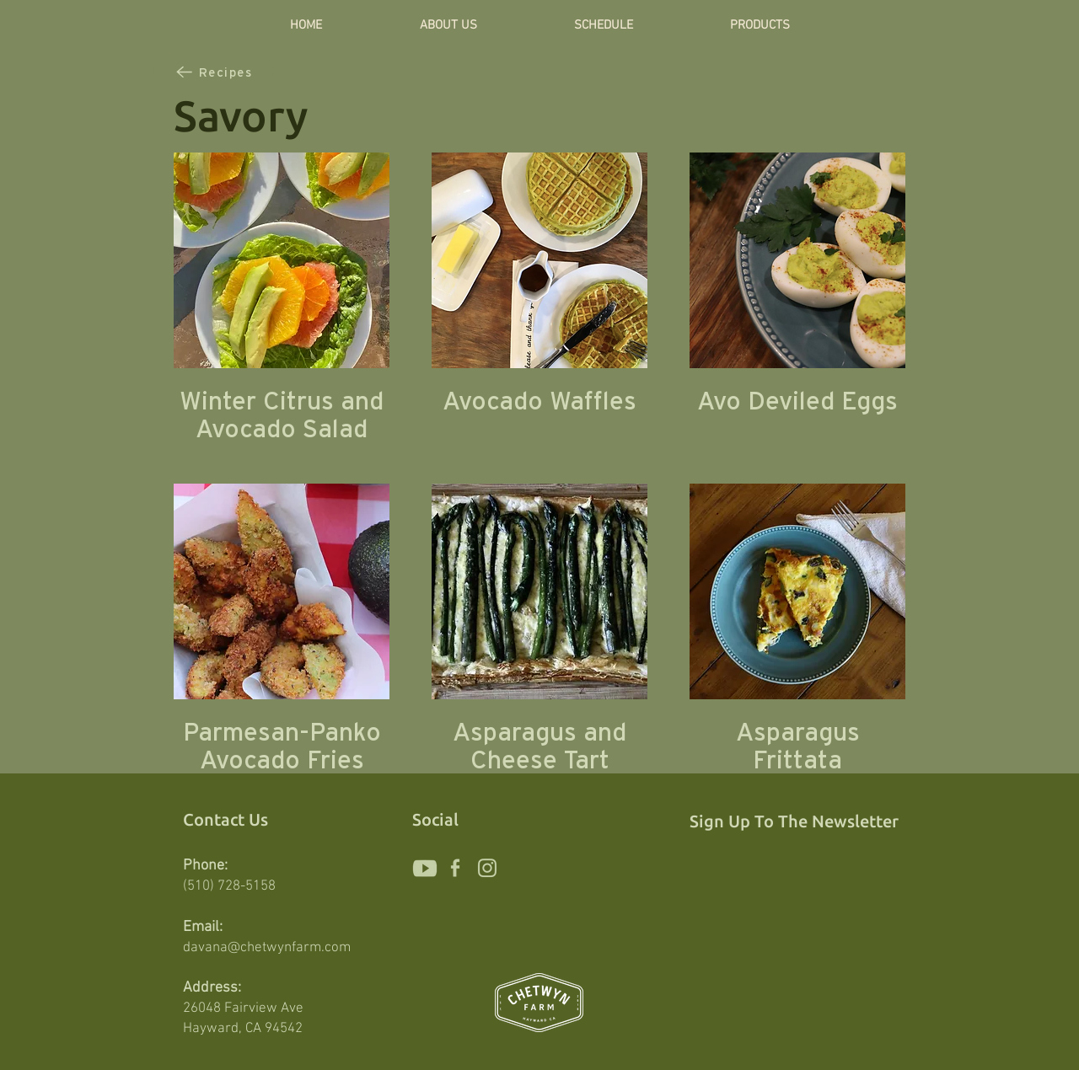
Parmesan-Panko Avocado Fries (282, 745)
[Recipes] (213, 72)
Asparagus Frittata (798, 745)
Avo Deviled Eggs (797, 401)
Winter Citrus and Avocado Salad (282, 414)
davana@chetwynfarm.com (267, 947)
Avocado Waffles (539, 401)
